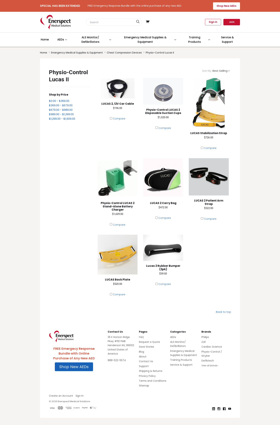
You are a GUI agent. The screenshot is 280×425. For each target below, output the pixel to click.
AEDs (173, 337)
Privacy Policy (147, 376)
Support (144, 366)
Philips (205, 337)
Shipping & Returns (150, 371)
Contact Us (146, 361)
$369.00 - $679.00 (60, 105)
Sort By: (207, 71)
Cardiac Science (211, 346)
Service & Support (181, 365)
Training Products (181, 360)
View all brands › (210, 365)
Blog (141, 351)
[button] (74, 366)
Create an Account (61, 396)
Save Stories (146, 346)
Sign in (213, 22)
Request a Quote (149, 342)
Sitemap (144, 385)
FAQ (141, 337)
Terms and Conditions (152, 381)
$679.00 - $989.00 (60, 110)
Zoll (203, 342)
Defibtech (207, 360)
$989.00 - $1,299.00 (61, 114)
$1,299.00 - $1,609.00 (62, 119)
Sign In (80, 396)
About (142, 356)
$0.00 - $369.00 (59, 101)
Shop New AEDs (226, 6)
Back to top (223, 312)
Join (231, 22)
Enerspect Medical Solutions (74, 401)
